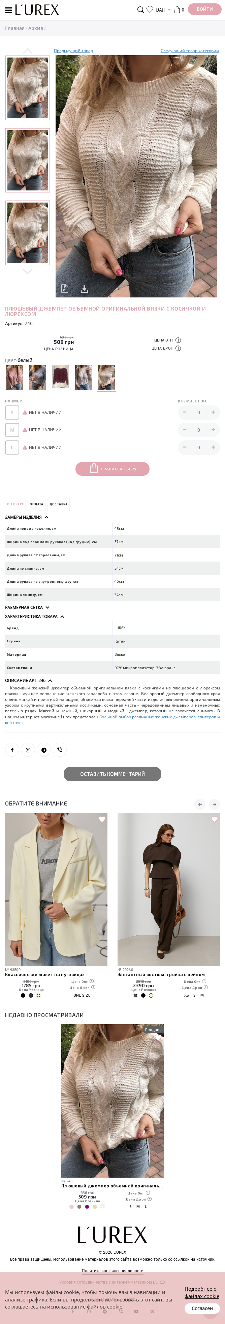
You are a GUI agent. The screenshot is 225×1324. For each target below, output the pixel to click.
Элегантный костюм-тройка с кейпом (161, 974)
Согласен (202, 1308)
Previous (28, 51)
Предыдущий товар (73, 50)
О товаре (15, 504)
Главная (15, 28)
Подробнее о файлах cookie (202, 1292)
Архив (35, 28)
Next (28, 271)
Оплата (36, 504)
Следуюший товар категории (190, 50)
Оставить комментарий (112, 774)
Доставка (59, 504)
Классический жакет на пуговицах (45, 974)
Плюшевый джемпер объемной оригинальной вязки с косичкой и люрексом (112, 1185)
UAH (160, 10)
